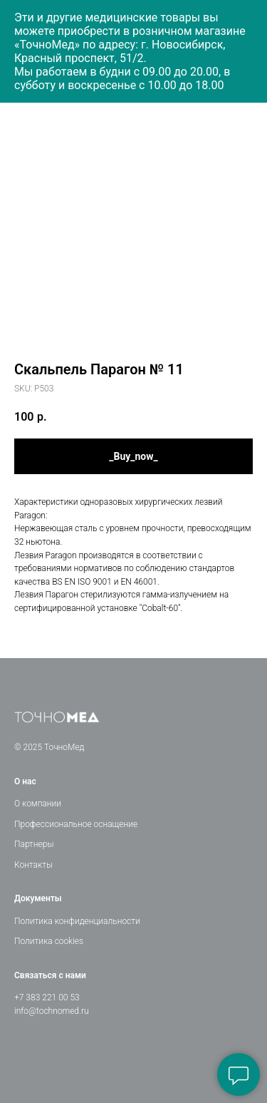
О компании (37, 804)
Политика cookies (48, 941)
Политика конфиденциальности (77, 921)
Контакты (33, 865)
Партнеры (33, 844)
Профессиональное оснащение (75, 824)
